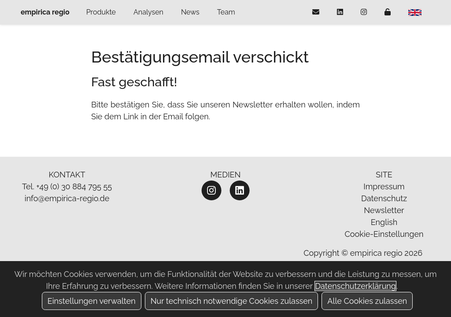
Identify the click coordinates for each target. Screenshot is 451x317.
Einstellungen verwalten (92, 301)
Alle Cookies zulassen (367, 301)
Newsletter (384, 210)
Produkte (101, 12)
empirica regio (45, 12)
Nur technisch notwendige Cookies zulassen (232, 301)
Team (226, 12)
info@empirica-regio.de (67, 198)
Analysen (148, 12)
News (190, 12)
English (384, 222)
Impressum (383, 186)
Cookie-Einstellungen (383, 234)
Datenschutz (384, 198)
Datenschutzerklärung (355, 286)
